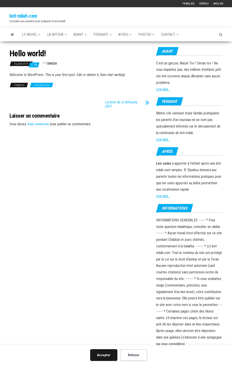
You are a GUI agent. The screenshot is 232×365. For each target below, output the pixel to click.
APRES (125, 34)
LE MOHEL (31, 34)
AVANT (80, 34)
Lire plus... (163, 89)
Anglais (218, 3)
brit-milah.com (23, 16)
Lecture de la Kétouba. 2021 (121, 104)
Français (189, 3)
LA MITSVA (57, 34)
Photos (146, 34)
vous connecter (38, 124)
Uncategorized (41, 85)
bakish (52, 63)
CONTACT (170, 34)
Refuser (134, 355)
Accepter (104, 355)
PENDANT (102, 34)
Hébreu (204, 3)
